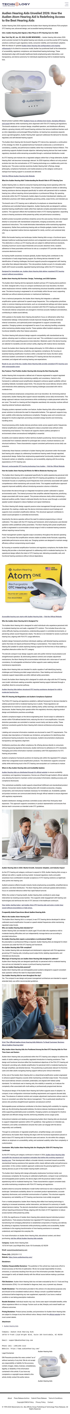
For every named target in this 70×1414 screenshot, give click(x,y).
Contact (50, 1402)
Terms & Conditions (55, 1398)
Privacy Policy (41, 1402)
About (10, 1398)
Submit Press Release (39, 1398)
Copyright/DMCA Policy (25, 1402)
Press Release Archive (21, 1398)
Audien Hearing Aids (11, 1326)
